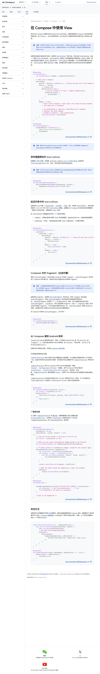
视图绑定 (69, 163)
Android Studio (91, 2)
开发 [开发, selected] (46, 2)
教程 (11, 12)
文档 (64, 21)
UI (25, 7)
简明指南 (36, 12)
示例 (19, 12)
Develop (5, 7)
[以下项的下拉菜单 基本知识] (26, 2)
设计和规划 (35, 2)
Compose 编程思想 (47, 515)
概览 (3, 12)
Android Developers (36, 21)
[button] (11, 16)
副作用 (55, 416)
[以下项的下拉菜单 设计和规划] (40, 2)
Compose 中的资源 (58, 348)
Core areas (16, 7)
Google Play (59, 2)
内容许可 (45, 574)
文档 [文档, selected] (27, 12)
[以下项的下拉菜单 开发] (50, 2)
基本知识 (21, 2)
